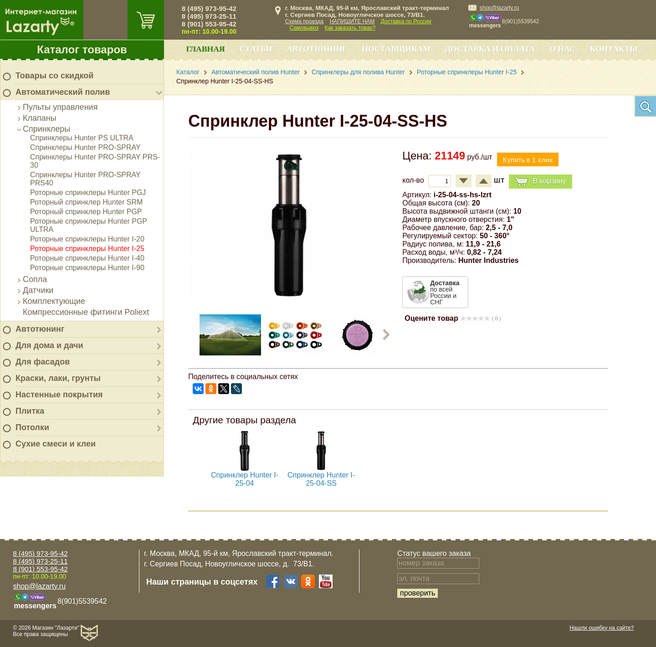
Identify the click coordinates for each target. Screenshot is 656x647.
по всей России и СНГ (444, 292)
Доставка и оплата (490, 48)
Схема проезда (304, 21)
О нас (562, 48)
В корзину (540, 181)
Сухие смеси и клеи (55, 443)
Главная (205, 48)
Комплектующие (54, 301)
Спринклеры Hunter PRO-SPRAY (85, 147)
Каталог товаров (82, 49)
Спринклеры (46, 129)
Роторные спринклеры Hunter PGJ (88, 192)
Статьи (256, 48)
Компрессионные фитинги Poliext (86, 312)
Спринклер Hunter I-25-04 (244, 479)
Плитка (29, 411)
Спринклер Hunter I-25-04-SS (321, 479)
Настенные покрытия (59, 394)
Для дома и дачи (49, 345)
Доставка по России (406, 21)
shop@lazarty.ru (499, 8)
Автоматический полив (62, 92)
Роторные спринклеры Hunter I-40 (87, 258)
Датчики (38, 290)
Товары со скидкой (54, 75)
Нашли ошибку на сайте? (601, 628)
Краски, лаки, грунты (58, 378)
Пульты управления (60, 107)
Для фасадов (42, 361)
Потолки (32, 427)
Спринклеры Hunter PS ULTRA (81, 138)
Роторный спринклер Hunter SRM (86, 202)
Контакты (614, 48)
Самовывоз (304, 28)
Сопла (35, 279)
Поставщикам (396, 48)
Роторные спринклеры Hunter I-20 (87, 239)
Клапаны (39, 118)
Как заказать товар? (350, 28)
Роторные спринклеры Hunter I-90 (87, 268)
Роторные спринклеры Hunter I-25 (87, 248)
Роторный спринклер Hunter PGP (86, 212)
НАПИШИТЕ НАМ (352, 21)
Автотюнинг (39, 329)
